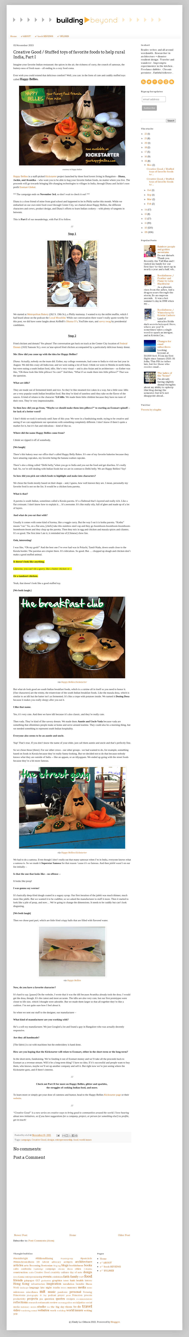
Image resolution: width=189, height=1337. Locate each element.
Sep (149, 194)
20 (146, 142)
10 (146, 227)
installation (68, 1284)
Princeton (77, 1295)
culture (65, 1272)
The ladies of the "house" (165, 374)
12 (146, 218)
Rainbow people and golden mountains (166, 249)
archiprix (68, 1262)
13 (146, 214)
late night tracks (50, 1287)
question (49, 1298)
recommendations (84, 1299)
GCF (37, 1280)
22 (146, 133)
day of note (76, 1272)
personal (75, 1292)
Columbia (88, 1269)
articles (18, 1265)
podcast (52, 1295)
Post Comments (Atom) (41, 1240)
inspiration (54, 1284)
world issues (85, 1139)
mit (42, 1291)
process (88, 1295)
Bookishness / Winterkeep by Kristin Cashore (166, 312)
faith (66, 1276)
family (74, 1276)
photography (32, 1295)
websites (43, 1310)
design (50, 1139)
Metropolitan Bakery (38, 314)
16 (146, 156)
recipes (70, 1298)
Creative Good (39, 1139)
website (17, 1098)
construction (20, 1272)
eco (15, 1276)
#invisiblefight (20, 1258)
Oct (149, 190)
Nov (149, 164)
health (79, 1280)
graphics (57, 1280)
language (34, 1287)
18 (146, 147)
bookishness (76, 1265)
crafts (31, 1272)
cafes (16, 1268)
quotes (60, 1298)
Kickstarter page (112, 1094)
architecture (83, 1261)
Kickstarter (51, 176)
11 (146, 223)
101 (38, 1262)
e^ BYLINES (63, 36)
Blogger (115, 1321)
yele (15, 1313)
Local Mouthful (57, 317)
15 (146, 160)
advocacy (56, 1262)
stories (33, 1307)
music (52, 1292)
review (54, 1302)
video (16, 1310)
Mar (149, 199)
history (88, 1280)
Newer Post (20, 1235)
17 (146, 151)
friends (18, 1280)
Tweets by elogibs (151, 409)
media (82, 1287)
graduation (46, 1280)
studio (41, 1306)
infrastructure (38, 1284)
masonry (72, 1287)
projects (32, 1298)
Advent (45, 1262)
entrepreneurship (63, 1139)
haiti (72, 1280)
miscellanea (32, 1292)
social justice (79, 1302)
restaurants (43, 1302)
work (53, 1310)
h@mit (66, 1280)
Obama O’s (72, 321)
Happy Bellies (20, 176)
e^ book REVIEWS (44, 36)
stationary (25, 1307)
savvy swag (105, 321)
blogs (65, 1265)
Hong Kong (21, 1284)
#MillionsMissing (44, 1258)
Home (13, 36)
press (68, 1295)
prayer (61, 1295)
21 (146, 138)
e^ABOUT (26, 36)
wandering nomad (29, 1310)
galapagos (29, 1280)
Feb (149, 203)
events (47, 1276)
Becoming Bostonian (41, 1265)
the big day (57, 1306)
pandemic (63, 1292)
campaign (26, 1139)
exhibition (57, 1276)
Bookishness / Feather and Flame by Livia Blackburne (166, 279)
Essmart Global (27, 187)
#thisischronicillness (23, 1262)
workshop (61, 1310)
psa (41, 1299)
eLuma (20, 1276)
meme (89, 1288)
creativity (55, 1272)
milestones (18, 1292)
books (88, 1265)
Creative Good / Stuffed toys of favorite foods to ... (160, 171)
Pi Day (43, 1295)
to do (77, 1306)
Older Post (124, 1235)
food (75, 1139)
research (33, 1302)
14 (146, 209)
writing (88, 1310)
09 (146, 232)
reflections (20, 1302)
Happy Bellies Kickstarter (74, 682)
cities (78, 1268)
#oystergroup (67, 1258)
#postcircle (86, 1258)
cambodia (26, 1268)
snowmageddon (65, 1302)
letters (63, 1288)
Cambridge (38, 1269)
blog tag (57, 1265)
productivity (19, 1299)
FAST (81, 1277)
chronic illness (65, 1269)
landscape (24, 1288)
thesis (68, 1306)
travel (87, 1306)
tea (48, 1307)
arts (26, 1265)
